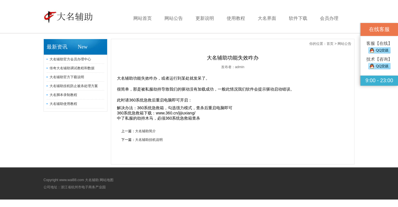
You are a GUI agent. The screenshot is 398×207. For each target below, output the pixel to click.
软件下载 (298, 18)
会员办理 (329, 18)
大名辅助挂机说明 (149, 140)
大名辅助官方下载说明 (67, 77)
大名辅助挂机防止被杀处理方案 (74, 86)
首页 (330, 44)
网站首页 (142, 18)
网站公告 (173, 18)
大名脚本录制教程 (63, 95)
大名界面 (267, 18)
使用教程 (236, 18)
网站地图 (106, 180)
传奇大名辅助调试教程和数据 (72, 68)
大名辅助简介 (145, 131)
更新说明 (205, 18)
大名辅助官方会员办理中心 (70, 59)
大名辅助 (92, 180)
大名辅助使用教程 (63, 104)
